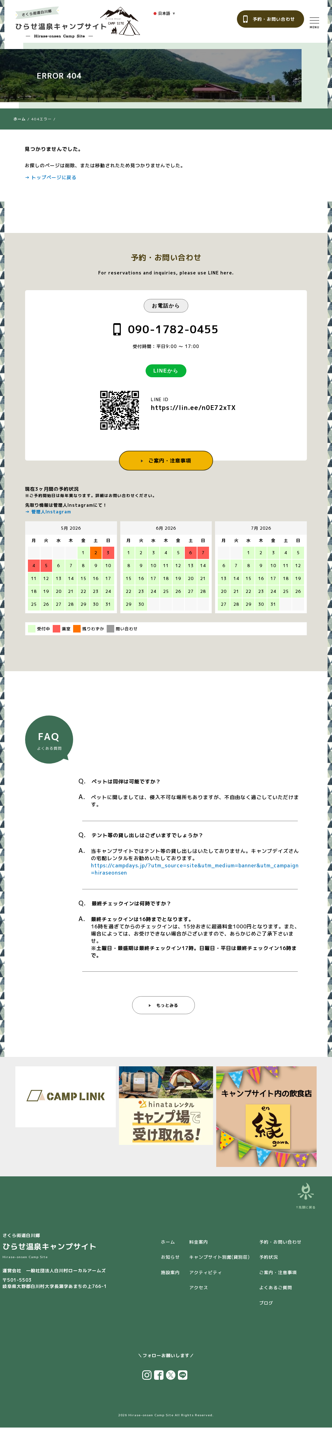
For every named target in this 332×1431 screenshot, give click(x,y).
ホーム (19, 119)
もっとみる (167, 1010)
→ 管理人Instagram (48, 512)
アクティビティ (205, 1276)
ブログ (266, 1306)
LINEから (166, 370)
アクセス (198, 1291)
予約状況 (268, 1260)
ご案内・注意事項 (169, 460)
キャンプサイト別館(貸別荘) (219, 1260)
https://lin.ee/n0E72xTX (193, 407)
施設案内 (170, 1276)
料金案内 (198, 1245)
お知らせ (170, 1260)
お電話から (166, 305)
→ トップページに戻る (51, 177)
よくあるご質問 (275, 1291)
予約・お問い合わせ (274, 19)
